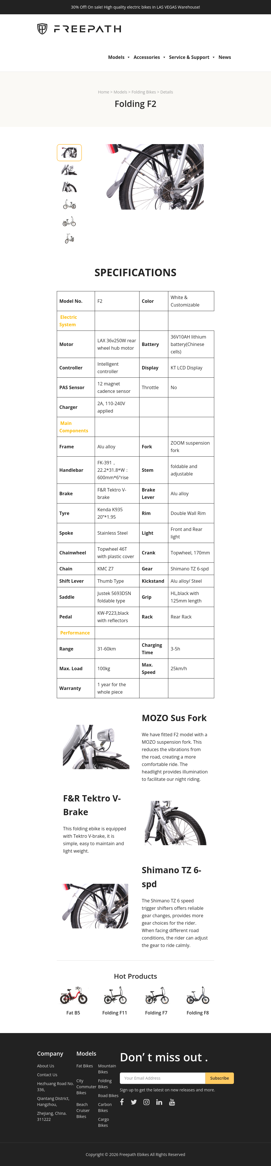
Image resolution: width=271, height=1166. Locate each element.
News (225, 57)
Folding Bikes (144, 92)
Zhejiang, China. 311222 (52, 1116)
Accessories (150, 57)
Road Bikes (108, 1095)
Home (103, 92)
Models (119, 57)
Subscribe (219, 1078)
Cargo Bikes (103, 1122)
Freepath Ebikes (134, 1154)
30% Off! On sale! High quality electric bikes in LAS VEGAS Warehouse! (135, 7)
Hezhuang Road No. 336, (55, 1086)
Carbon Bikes (105, 1107)
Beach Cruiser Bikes (83, 1110)
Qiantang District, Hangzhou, (53, 1101)
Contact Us (47, 1074)
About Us (45, 1065)
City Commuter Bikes (86, 1086)
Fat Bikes (84, 1065)
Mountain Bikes (107, 1069)
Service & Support (192, 57)
